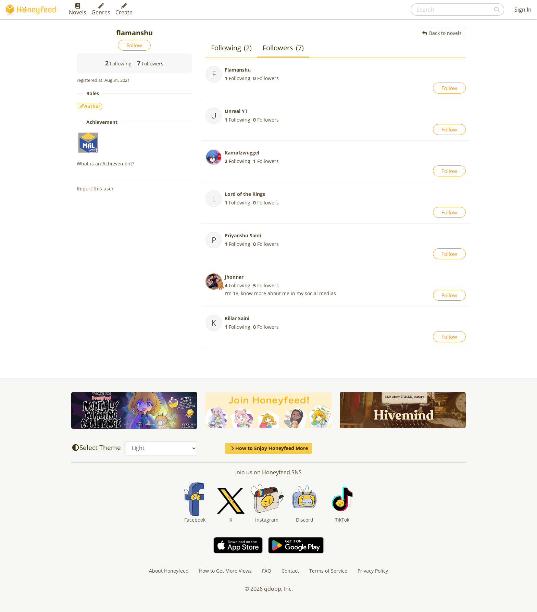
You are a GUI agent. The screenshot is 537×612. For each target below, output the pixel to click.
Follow (134, 45)
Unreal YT (236, 111)
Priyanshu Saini (243, 235)
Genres (100, 9)
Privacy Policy (373, 570)
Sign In (523, 9)
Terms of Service (328, 570)
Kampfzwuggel (242, 152)
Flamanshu (238, 69)
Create (124, 9)
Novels (77, 9)
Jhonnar (234, 277)
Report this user (95, 188)
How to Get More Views (225, 570)
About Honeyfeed (169, 570)
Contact (290, 570)
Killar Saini (237, 318)
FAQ (266, 570)
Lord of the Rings (245, 194)
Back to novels (442, 33)
